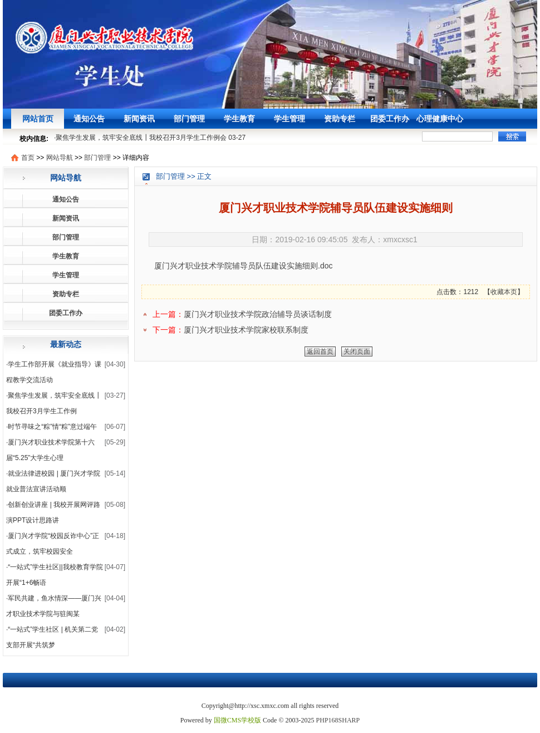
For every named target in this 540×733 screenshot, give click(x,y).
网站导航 (59, 158)
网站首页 (37, 118)
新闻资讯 (139, 118)
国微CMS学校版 (237, 720)
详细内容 (135, 158)
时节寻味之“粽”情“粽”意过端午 (52, 427)
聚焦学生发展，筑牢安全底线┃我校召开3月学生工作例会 (141, 137)
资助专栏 (339, 118)
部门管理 (189, 118)
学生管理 (289, 118)
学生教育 (239, 118)
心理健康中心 (439, 118)
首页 (28, 158)
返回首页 (320, 351)
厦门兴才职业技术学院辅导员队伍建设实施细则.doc (243, 265)
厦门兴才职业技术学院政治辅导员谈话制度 (258, 314)
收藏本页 (503, 292)
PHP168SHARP (338, 720)
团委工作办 (389, 118)
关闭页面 (356, 351)
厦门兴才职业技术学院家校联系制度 (246, 329)
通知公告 (89, 118)
